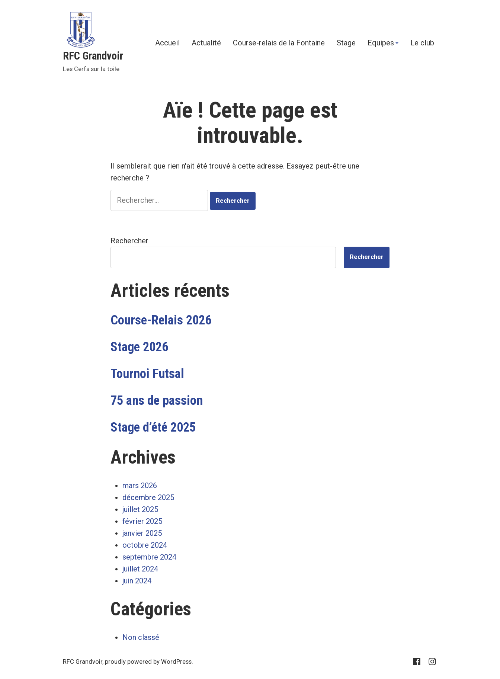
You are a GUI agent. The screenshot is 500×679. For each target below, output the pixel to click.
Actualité (206, 43)
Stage (346, 43)
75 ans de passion (156, 400)
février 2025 (142, 521)
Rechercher (129, 240)
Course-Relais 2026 (160, 320)
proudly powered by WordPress (148, 661)
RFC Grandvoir (93, 55)
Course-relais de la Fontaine (279, 43)
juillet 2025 (140, 509)
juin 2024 (136, 580)
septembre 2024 (149, 557)
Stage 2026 (139, 346)
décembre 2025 (148, 497)
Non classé (140, 637)
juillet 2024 (140, 568)
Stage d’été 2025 (153, 427)
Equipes (381, 43)
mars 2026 (139, 485)
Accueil (167, 43)
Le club (422, 43)
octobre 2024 (144, 545)
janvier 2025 (142, 533)
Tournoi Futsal (147, 373)
